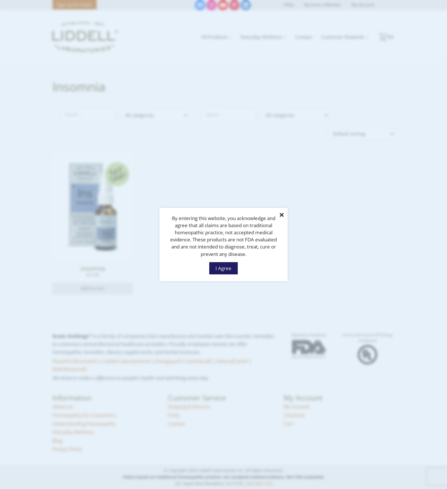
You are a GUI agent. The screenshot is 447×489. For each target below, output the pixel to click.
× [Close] (281, 214)
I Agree (223, 268)
